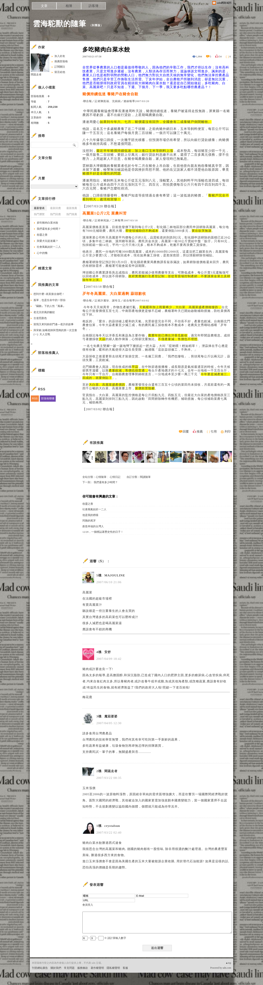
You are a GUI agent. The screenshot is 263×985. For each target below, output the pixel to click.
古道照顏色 (40, 318)
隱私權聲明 (113, 967)
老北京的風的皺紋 (44, 312)
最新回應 (55, 208)
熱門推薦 (71, 214)
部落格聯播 (47, 398)
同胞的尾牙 (89, 520)
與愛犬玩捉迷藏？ (47, 240)
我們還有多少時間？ (106, 482)
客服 (125, 967)
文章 (44, 6)
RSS (35, 398)
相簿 (69, 6)
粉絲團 (36, 981)
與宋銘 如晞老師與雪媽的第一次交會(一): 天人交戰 (55, 332)
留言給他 (59, 72)
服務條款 (82, 967)
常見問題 (69, 967)
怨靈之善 (87, 503)
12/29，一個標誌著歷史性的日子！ (102, 531)
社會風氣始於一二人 (94, 509)
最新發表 (39, 208)
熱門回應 (55, 214)
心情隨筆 (101, 476)
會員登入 (87, 904)
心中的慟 (42, 252)
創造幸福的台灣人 (93, 526)
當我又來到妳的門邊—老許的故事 (53, 324)
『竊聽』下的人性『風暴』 (49, 306)
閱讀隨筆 (145, 476)
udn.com (227, 967)
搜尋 (74, 145)
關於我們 (56, 967)
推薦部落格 (61, 61)
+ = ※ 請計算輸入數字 (104, 938)
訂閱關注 (59, 66)
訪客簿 (93, 6)
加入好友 (59, 56)
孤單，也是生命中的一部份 (49, 300)
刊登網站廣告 (40, 967)
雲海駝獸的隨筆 (59, 23)
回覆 (186, 431)
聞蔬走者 (36, 74)
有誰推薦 (97, 442)
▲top (228, 962)
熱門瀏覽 (39, 214)
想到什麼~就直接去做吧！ (49, 293)
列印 (228, 431)
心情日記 (115, 476)
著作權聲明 (97, 967)
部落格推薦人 (48, 352)
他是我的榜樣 (90, 515)
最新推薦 (71, 208)
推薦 (200, 431)
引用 (214, 431)
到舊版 (96, 25)
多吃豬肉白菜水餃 (47, 222)
